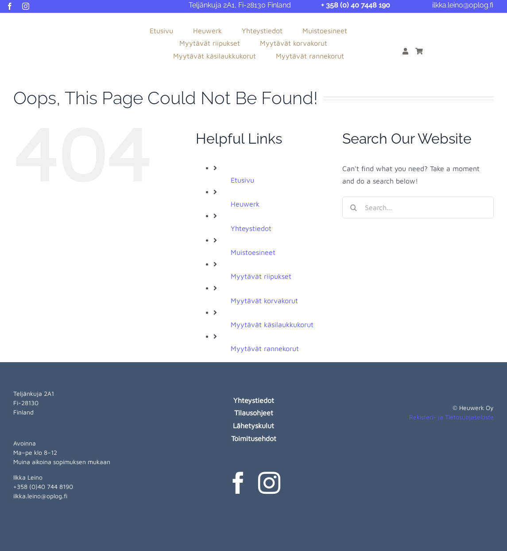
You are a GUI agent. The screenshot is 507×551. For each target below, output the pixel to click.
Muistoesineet (253, 252)
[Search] (353, 207)
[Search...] (418, 207)
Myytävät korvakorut (264, 301)
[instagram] (25, 6)
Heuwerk (245, 204)
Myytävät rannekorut (265, 348)
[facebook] (9, 6)
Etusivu (242, 180)
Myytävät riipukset (261, 276)
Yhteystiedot (251, 228)
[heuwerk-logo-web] (35, 23)
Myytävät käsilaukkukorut (272, 324)
